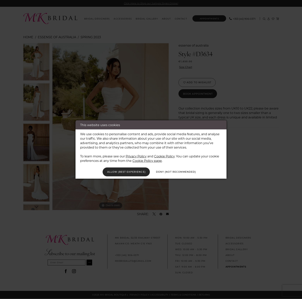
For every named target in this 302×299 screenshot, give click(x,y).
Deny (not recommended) (180, 172)
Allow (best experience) (122, 172)
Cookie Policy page (147, 160)
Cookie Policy (164, 155)
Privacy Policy (136, 155)
